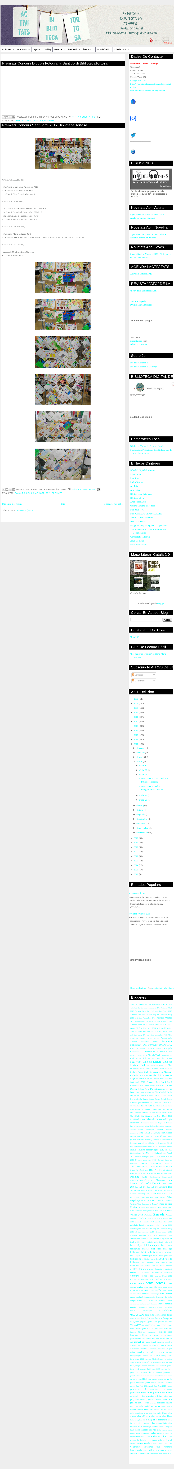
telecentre (145, 1433)
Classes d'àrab (142, 1055)
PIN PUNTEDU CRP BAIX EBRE (146, 513)
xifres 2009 (158, 1454)
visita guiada (152, 1440)
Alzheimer (134, 1038)
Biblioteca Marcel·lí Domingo (143, 366)
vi (171, 1433)
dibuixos (154, 1304)
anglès (149, 1239)
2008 (136, 703)
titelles (153, 1433)
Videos (161, 1211)
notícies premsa (156, 1352)
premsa (169, 1386)
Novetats (59, 49)
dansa (148, 1297)
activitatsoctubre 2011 (163, 1235)
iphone (169, 1335)
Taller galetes (159, 1197)
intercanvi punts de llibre (157, 1335)
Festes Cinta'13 (151, 1109)
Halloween (134, 1123)
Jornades (159, 1129)
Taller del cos (147, 1197)
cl (138, 1272)
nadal (139, 1352)
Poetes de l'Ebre (147, 1170)
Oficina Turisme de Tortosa (142, 505)
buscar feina (155, 1259)
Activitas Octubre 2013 (144, 1021)
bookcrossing (135, 1259)
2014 (136, 730)
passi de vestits (148, 1376)
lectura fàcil (140, 1339)
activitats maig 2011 (152, 1229)
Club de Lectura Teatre (154, 1069)
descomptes (160, 1297)
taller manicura (143, 1423)
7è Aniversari (154, 1004)
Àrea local (74, 49)
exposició (137, 1314)
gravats (169, 1325)
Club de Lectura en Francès (143, 1075)
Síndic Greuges (140, 1194)
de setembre (142, 819)
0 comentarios (86, 117)
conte (146, 1290)
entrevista (168, 1307)
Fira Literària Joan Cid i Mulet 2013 (145, 1119)
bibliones (145, 1249)
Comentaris (138, 680)
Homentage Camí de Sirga (151, 1123)
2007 (136, 699)
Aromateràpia (166, 1038)
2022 (136, 856)
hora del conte (152, 1328)
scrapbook (139, 1413)
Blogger (160, 603)
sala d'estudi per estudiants (161, 1409)
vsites (145, 1450)
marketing (160, 1342)
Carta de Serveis (137, 1048)
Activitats (8, 49)
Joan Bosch (156, 1126)
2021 (136, 851)
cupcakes (145, 1294)
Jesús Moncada (145, 1126)
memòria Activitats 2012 (151, 1345)
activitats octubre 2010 (163, 1232)
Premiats (49, 121)
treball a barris (163, 1433)
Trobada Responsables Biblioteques (153, 1207)
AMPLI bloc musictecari (141, 517)
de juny (140, 810)
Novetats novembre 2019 (139, 913)
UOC (170, 1207)
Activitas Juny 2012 (137, 1015)
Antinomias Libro (138, 501)
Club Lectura (167, 1055)
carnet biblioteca (137, 1266)
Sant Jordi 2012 (152, 1187)
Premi (157, 1170)
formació (158, 1318)
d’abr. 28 (143, 799)
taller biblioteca (143, 1416)
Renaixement (167, 1177)
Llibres (163, 1136)
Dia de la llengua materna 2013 (144, 1096)
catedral (169, 1266)
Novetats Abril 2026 (137, 893)
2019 (136, 842)
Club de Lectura (152, 1061)
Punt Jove (134, 478)
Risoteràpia (160, 1180)
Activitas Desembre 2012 (144, 1011)
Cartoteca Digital (154, 1048)
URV (132, 1211)
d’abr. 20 (143, 770)
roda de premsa (143, 1409)
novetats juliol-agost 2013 (150, 1369)
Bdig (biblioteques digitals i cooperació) (148, 525)
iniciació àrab (165, 1332)
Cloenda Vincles (154, 1055)
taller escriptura (136, 1420)
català (162, 1266)
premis (169, 1382)
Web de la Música (138, 521)
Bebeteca (167, 1041)
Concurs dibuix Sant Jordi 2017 (33, 493)
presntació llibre (154, 1396)
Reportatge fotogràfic (138, 1180)
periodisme (159, 1376)
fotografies (134, 1322)
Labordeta (148, 1133)
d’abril (139, 761)
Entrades (137, 674)
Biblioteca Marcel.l (139, 362)
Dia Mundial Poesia (163, 1092)
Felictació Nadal (161, 1106)
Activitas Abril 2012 (152, 1008)
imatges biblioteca (138, 1332)
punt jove (134, 1406)
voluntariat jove (152, 1447)
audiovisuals (158, 1242)
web (157, 1450)
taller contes (156, 1416)
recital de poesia (152, 1406)
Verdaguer (147, 1211)
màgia (169, 1349)
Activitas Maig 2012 (152, 1015)
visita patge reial (165, 1440)
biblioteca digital (147, 1252)
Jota (141, 1133)
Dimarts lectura (148, 1099)
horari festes (163, 1328)
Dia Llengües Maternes (145, 1092)
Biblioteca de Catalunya (141, 494)
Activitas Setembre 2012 (162, 1021)
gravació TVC (161, 1325)
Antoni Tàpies (146, 1038)
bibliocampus (151, 1245)
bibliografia (135, 1249)
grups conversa (135, 1328)
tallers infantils (141, 1430)
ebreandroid (143, 1307)
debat (153, 1297)
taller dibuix (167, 1416)
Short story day (159, 1190)
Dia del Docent (166, 1096)
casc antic (155, 1266)
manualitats (139, 1342)
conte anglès (155, 1290)
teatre (170, 1430)
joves (132, 1339)
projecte (149, 1399)
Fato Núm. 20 (149, 1106)
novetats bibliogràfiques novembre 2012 (150, 1362)
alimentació (135, 1239)
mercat (163, 1345)
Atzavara (133, 1042)
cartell (147, 1266)
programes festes (137, 1399)
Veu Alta (154, 1211)
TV (148, 1194)
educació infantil (155, 1307)
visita (147, 1437)
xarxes (163, 1450)
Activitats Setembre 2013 (144, 1031)
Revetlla (151, 1180)
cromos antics (135, 1294)
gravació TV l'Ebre (148, 1325)
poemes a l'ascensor (159, 1379)
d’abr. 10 (143, 765)
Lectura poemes (136, 1136)
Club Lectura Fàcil (138, 1058)
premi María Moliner (154, 1382)
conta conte (137, 1283)
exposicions (165, 1310)
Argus (156, 1038)
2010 (136, 712)
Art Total (134, 486)
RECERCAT (158, 1173)
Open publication (138, 988)
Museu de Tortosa (165, 1146)
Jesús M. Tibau (137, 540)
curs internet (166, 1293)
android (143, 1239)
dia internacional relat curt (140, 1304)
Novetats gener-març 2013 (145, 1160)
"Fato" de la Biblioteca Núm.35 (144, 290)
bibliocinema (166, 1245)
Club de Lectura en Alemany (158, 1072)
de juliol (140, 814)
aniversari (157, 1239)
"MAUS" (134, 637)
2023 (136, 860)
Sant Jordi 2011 (140, 1187)
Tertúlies (133, 1204)
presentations (136, 341)
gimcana (161, 1322)
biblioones (156, 1248)
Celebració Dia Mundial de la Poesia (147, 1052)
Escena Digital (160, 1099)
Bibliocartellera (137, 498)
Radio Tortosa (136, 482)
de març (140, 757)
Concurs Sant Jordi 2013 (159, 1082)
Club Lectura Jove (153, 1058)
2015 (136, 735)
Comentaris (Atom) (24, 510)
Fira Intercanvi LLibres (139, 1113)
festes (169, 1315)
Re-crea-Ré (168, 1173)
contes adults (167, 1290)
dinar (160, 1304)
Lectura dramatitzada (163, 1133)
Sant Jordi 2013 (165, 1187)
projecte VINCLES (163, 1399)
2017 (136, 744)
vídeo (151, 1450)
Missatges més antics (113, 503)
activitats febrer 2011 (163, 1222)
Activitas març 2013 (148, 1028)
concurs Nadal (147, 1276)
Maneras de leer (159, 1140)
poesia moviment (137, 1383)
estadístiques (147, 1311)
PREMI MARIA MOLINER (153, 1167)
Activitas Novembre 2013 (145, 1018)
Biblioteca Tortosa (138, 344)
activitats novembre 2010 (144, 1232)
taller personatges (144, 1427)
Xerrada (158, 1214)
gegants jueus (151, 1322)
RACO (150, 1173)
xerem (169, 1450)
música (133, 1352)
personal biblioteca (143, 1379)
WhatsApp (148, 1215)
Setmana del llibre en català (141, 1190)
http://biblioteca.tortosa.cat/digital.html (148, 90)
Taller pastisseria (148, 1200)
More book (168, 988)
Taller (153, 1193)
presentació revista (137, 1396)
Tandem (169, 1200)
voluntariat (135, 1446)
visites (133, 1443)
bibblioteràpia (136, 1245)
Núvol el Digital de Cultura (142, 470)
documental (167, 1304)
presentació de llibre (141, 1392)
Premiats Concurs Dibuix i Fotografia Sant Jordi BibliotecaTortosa (55, 63)
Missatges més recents (12, 503)
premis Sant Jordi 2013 (157, 1386)
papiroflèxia (167, 1372)
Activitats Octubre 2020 (141, 273)
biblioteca (134, 1252)
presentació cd (138, 1389)
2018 (136, 838)
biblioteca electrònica (164, 1252)
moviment (161, 1349)
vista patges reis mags (162, 1443)
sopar (146, 1413)
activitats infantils (138, 1225)
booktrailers (146, 1259)
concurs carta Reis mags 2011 (142, 1279)
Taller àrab (161, 1200)
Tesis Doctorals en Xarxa (147, 1204)
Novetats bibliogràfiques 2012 (150, 1150)
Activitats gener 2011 (163, 1031)
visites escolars (144, 1443)
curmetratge (154, 1294)
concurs (134, 1275)
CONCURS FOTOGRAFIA (160, 1045)
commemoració (156, 1272)
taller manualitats (158, 1423)
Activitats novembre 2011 (157, 1035)
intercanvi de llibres (138, 1335)
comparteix (168, 1272)
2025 (136, 869)
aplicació (165, 1239)
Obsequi (161, 1160)
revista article (167, 1406)
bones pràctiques (165, 1256)
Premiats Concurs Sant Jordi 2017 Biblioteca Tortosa (44, 125)
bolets (155, 1256)
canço (157, 1262)
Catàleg (47, 49)
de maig (140, 805)
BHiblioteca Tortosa (149, 1042)
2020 (136, 847)
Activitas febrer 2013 (155, 1025)
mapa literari (151, 1342)
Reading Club (138, 1176)
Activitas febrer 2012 (138, 1025)
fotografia (167, 1318)
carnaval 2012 (166, 1262)
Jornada (133, 1130)
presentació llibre (162, 1392)
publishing (157, 988)
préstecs (153, 1403)
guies (144, 1328)
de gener (140, 748)
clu (142, 1272)
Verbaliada (138, 1211)
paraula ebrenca (136, 1376)
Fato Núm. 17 (159, 1102)
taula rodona (162, 1430)
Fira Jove (152, 1113)
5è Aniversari (141, 1004)
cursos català (135, 1297)
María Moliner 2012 (152, 1143)
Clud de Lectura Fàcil (154, 1079)
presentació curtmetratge (161, 1389)
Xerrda (141, 1218)
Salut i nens (135, 474)
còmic (143, 1297)
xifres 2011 (167, 1454)
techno (132, 1433)
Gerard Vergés (166, 1119)
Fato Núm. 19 (138, 1106)
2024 (136, 865)
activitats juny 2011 (137, 1229)
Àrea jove (88, 49)
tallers (155, 1426)
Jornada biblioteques (146, 1130)
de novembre (142, 828)
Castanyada (167, 1048)
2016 (136, 739)
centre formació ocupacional (160, 1269)
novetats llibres (147, 1372)
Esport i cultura (142, 1102)
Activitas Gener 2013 (163, 1011)
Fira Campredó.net (165, 1109)
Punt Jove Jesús (137, 509)
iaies (170, 1328)
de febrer (140, 752)
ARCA (164, 1004)
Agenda (36, 49)
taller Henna (162, 1413)
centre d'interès (139, 1268)
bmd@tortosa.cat (138, 80)
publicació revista (164, 1403)
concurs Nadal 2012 (163, 1276)
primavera (168, 1396)
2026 (136, 874)
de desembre (142, 832)
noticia (145, 1352)
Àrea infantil (104, 49)
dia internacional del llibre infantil (158, 1300)
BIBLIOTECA (23, 49)
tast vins (152, 1430)
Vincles (168, 1210)
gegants (143, 1322)
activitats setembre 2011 (141, 1235)
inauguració (152, 1332)
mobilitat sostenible (148, 1349)
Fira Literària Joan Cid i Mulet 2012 (156, 1116)
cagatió (143, 1262)
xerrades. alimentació (139, 1454)
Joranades (168, 1126)
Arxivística (135, 490)
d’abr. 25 (143, 774)
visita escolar (158, 1436)
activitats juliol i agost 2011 (160, 1225)
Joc (162, 1126)
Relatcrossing (155, 1177)
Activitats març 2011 (138, 1035)
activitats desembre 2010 (144, 1222)
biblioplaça (167, 1249)
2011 (136, 717)
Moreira (155, 1146)
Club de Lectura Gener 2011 (156, 1065)
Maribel (141, 1143)
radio (141, 1406)
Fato (151, 1102)
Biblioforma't (135, 1045)
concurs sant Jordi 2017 (29, 121)
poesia (169, 1379)
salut (132, 1413)
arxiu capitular (147, 1242)
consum (169, 1279)
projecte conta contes (139, 1403)
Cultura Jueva (143, 1089)
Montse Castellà (146, 1146)
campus (150, 1262)
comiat (146, 1272)
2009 (136, 708)
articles (137, 1242)
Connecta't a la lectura (140, 536)
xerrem (151, 1454)
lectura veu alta (152, 1339)
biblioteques (135, 1256)
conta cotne (162, 1287)
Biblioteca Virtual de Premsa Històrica (147, 446)
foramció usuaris (147, 1318)
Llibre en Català (152, 1136)
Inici (63, 503)
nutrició (159, 1372)
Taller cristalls (162, 1194)
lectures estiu (164, 1339)
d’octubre (141, 823)
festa (147, 1315)
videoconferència (137, 1437)
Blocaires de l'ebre (138, 544)
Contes (146, 1085)
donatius (133, 1307)
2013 (136, 726)
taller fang (147, 1420)
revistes (133, 1409)
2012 (136, 721)
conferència (160, 1279)
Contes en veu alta (157, 1085)
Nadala (133, 1150)
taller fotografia (160, 1419)
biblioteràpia (147, 1256)
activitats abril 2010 (152, 1218)
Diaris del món (136, 1099)
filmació (133, 1318)
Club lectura (121, 49)
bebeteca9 (168, 1242)
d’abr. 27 (143, 795)
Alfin (170, 1035)
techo (138, 1433)
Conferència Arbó (136, 1085)
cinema (133, 1272)
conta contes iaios (151, 1287)
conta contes (155, 1283)
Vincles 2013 (136, 1214)
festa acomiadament (158, 1315)
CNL (144, 1045)
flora (138, 1318)
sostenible (152, 1413)
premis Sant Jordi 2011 (139, 1386)
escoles (133, 1311)
